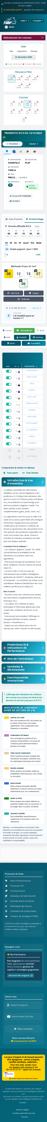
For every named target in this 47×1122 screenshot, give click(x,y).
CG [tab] (15, 243)
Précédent (12, 144)
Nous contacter (23, 1028)
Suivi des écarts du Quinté (19, 901)
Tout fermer (30, 472)
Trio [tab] (32, 243)
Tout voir (36, 308)
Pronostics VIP (14, 885)
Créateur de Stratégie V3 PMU (21, 916)
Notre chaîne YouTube (20, 1016)
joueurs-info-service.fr (23, 1067)
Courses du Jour (15, 890)
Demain (34, 51)
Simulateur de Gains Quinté (20, 896)
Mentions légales (22, 1110)
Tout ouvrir (10, 472)
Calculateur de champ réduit (20, 911)
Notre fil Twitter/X (17, 1005)
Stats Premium (14, 219)
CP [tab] (20, 243)
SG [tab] (6, 243)
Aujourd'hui (22, 51)
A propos (24, 1117)
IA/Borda (23, 299)
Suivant (33, 144)
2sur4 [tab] (26, 243)
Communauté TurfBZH (23, 1041)
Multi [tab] (38, 243)
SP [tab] (11, 243)
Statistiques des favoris (18, 906)
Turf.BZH (22, 1102)
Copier (37, 226)
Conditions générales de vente (23, 1113)
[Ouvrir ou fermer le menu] (9, 27)
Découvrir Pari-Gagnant (20, 975)
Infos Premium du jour (18, 880)
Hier (11, 51)
